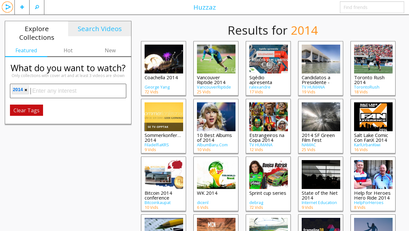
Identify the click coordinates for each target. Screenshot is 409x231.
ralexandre (260, 87)
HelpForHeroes (369, 202)
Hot (68, 50)
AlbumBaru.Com (212, 145)
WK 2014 (207, 193)
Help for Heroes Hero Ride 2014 (372, 195)
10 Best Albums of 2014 (214, 137)
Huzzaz (204, 7)
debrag (256, 202)
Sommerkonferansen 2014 (168, 137)
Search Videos (100, 28)
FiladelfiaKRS (157, 145)
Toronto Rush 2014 (369, 79)
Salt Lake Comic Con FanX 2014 (371, 137)
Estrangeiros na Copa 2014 (266, 137)
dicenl (203, 202)
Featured (26, 50)
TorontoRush (366, 87)
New (110, 50)
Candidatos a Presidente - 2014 (316, 82)
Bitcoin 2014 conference (158, 195)
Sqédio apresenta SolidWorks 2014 (268, 82)
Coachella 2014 (161, 77)
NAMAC (309, 145)
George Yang (157, 87)
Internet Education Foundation (319, 205)
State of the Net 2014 (320, 195)
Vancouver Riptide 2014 (211, 79)
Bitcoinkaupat (158, 202)
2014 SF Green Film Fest (318, 137)
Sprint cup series (267, 193)
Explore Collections (36, 33)
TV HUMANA (313, 87)
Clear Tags (26, 110)
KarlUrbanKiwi (367, 145)
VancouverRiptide (214, 87)
